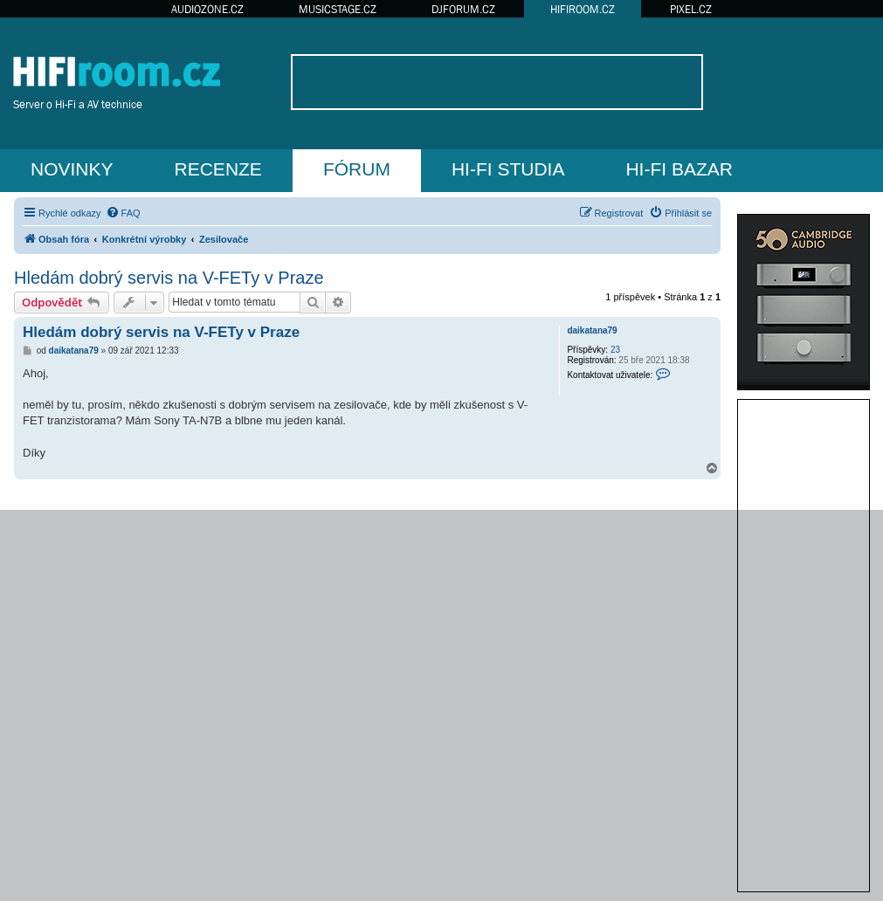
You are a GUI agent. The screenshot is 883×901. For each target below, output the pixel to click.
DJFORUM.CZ (463, 9)
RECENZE (218, 169)
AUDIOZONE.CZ (207, 9)
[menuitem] (123, 213)
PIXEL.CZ (691, 9)
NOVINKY (72, 169)
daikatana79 (592, 330)
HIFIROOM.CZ (582, 9)
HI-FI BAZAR (679, 169)
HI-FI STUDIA (508, 169)
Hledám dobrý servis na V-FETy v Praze (169, 277)
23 (615, 349)
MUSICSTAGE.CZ (337, 9)
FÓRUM (356, 169)
